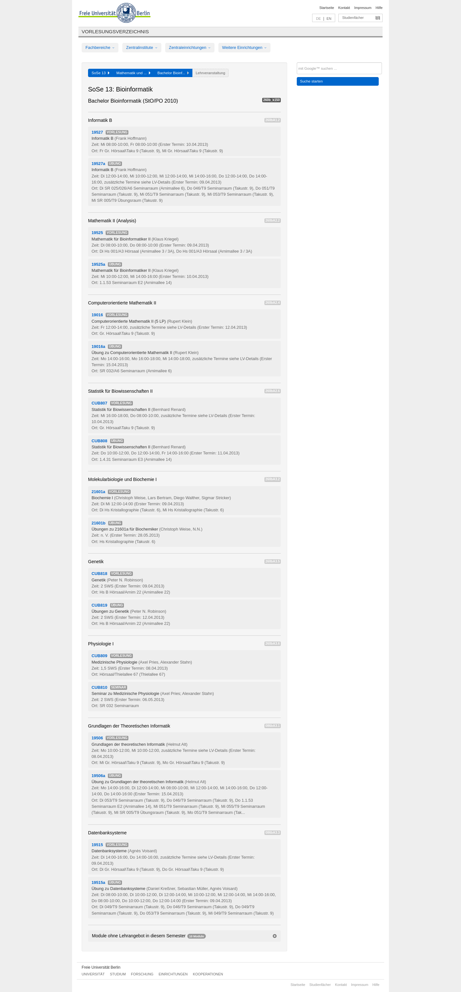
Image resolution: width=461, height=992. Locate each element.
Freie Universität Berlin (101, 967)
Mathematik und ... (133, 73)
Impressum (362, 8)
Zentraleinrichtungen (190, 47)
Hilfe (379, 8)
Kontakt (344, 8)
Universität (93, 974)
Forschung (142, 974)
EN (329, 18)
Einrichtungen (173, 974)
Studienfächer (353, 18)
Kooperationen (208, 974)
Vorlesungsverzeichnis (115, 31)
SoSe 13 (100, 73)
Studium (118, 974)
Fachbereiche (100, 47)
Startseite (326, 8)
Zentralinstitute (142, 47)
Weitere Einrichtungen (244, 47)
